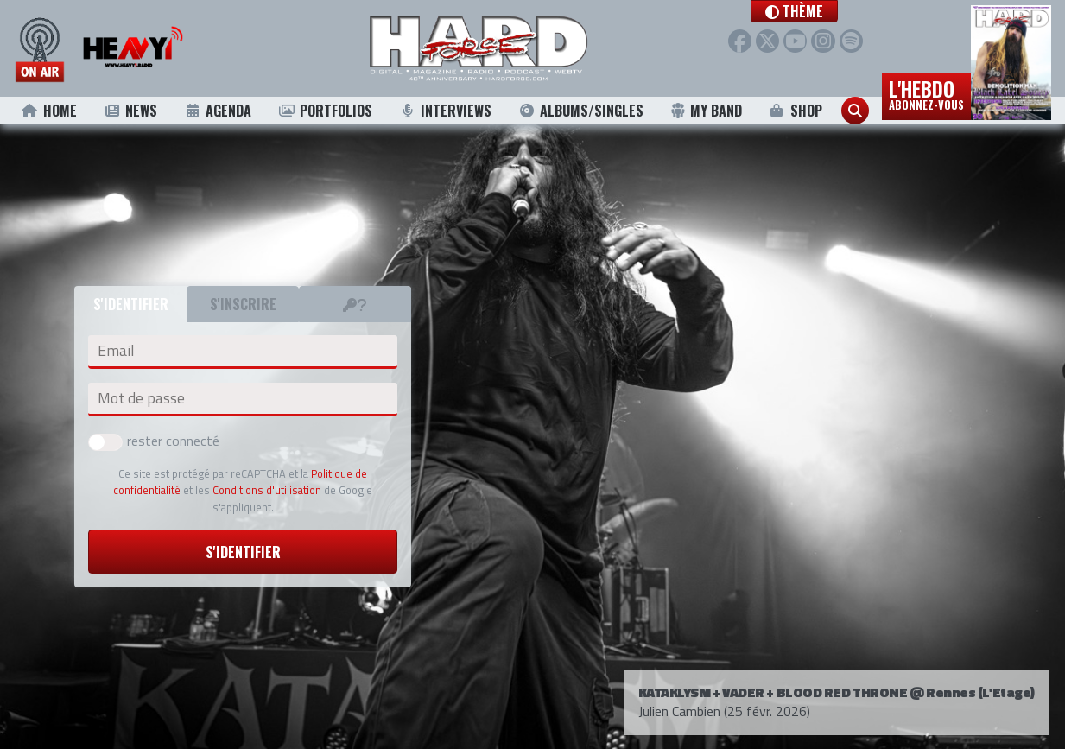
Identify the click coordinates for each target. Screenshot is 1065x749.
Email (116, 351)
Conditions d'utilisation (266, 489)
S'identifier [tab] (130, 304)
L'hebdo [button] (926, 93)
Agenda (217, 110)
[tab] (355, 304)
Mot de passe (141, 398)
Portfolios (324, 110)
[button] (814, 11)
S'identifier (243, 552)
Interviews (445, 110)
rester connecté (153, 440)
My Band (706, 110)
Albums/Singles (581, 110)
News (130, 110)
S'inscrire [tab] (243, 304)
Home (49, 110)
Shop (795, 110)
